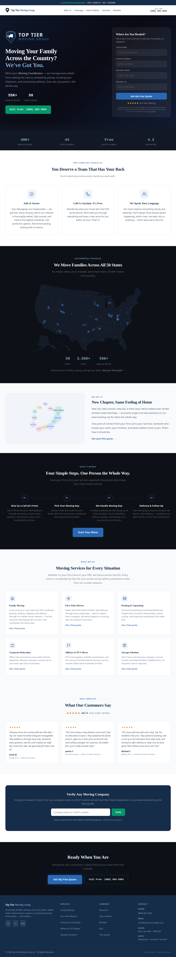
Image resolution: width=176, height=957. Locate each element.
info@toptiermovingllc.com (151, 922)
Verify (118, 812)
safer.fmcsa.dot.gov (112, 819)
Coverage (78, 10)
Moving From (123, 70)
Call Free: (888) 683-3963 (106, 879)
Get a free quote (17, 628)
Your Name (121, 47)
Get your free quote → (113, 370)
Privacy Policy (149, 952)
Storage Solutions (68, 934)
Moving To (121, 82)
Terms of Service (163, 952)
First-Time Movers (68, 916)
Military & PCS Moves (70, 928)
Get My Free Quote (141, 96)
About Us (103, 909)
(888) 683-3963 (158, 10)
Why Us (67, 10)
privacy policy (151, 111)
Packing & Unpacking (70, 922)
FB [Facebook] (8, 923)
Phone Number (123, 59)
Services (106, 10)
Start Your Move (88, 532)
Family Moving (67, 909)
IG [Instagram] (15, 923)
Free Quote (104, 934)
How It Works (92, 10)
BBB (23, 923)
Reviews (117, 10)
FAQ (101, 928)
